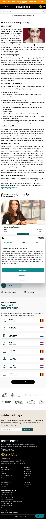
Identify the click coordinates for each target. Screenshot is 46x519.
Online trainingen (6, 505)
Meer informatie (23, 234)
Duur (5, 229)
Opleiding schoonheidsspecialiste (11, 501)
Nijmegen (27, 482)
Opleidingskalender (7, 510)
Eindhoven (27, 475)
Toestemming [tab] (8, 242)
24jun (4, 343)
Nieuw (3, 508)
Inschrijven (27, 430)
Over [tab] (37, 242)
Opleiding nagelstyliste (8, 497)
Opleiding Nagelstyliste (9, 188)
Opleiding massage (7, 492)
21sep (4, 367)
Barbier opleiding (6, 503)
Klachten (4, 480)
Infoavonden (5, 469)
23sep (4, 374)
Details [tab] (23, 242)
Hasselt (26, 480)
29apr (4, 320)
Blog (2, 471)
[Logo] (23, 6)
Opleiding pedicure (7, 499)
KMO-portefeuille (6, 475)
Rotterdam (27, 484)
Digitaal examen (6, 482)
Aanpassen (23, 275)
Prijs (5, 231)
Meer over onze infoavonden (23, 382)
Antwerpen (27, 471)
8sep (4, 351)
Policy (3, 478)
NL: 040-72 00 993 (8, 451)
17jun (4, 328)
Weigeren (23, 280)
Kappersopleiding (6, 495)
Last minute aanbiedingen (9, 512)
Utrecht (6, 285)
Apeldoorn (27, 473)
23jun (4, 336)
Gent (25, 478)
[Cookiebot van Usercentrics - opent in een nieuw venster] (36, 238)
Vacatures (4, 484)
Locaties (4, 473)
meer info (23, 3)
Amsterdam (28, 469)
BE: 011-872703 (7, 449)
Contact (4, 486)
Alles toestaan (23, 270)
